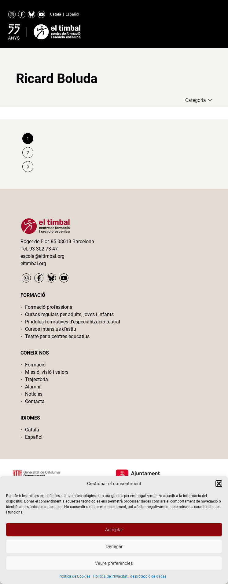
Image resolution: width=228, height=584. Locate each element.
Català (55, 14)
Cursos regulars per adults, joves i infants (69, 314)
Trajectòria (36, 379)
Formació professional (49, 307)
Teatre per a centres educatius (57, 336)
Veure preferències (114, 563)
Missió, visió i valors (46, 372)
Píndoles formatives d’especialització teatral (72, 322)
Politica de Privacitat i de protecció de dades (129, 576)
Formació (35, 365)
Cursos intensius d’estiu (50, 329)
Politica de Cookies (74, 576)
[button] (219, 484)
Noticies (33, 394)
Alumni (32, 387)
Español (72, 14)
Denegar (114, 546)
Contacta (35, 401)
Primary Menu (200, 30)
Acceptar (114, 529)
